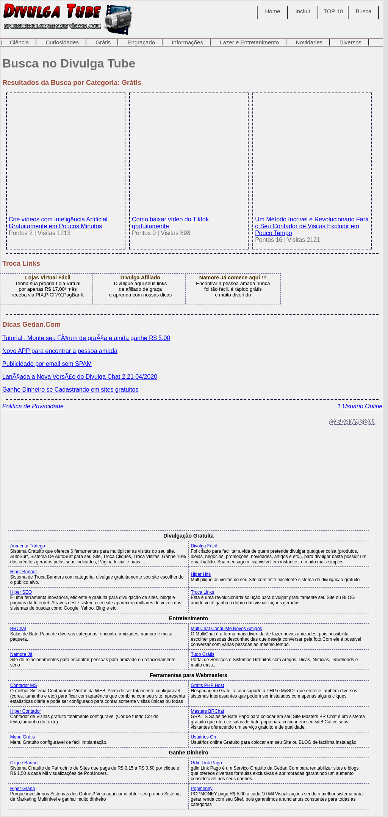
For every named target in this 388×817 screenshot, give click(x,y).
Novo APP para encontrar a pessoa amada (59, 351)
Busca (364, 11)
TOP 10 (333, 11)
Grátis (103, 42)
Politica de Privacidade (33, 406)
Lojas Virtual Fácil (47, 277)
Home (272, 11)
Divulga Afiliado (140, 277)
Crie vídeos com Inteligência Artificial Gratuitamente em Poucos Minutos (64, 219)
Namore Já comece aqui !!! (233, 277)
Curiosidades (62, 42)
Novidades (309, 42)
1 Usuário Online (359, 406)
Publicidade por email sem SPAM (47, 364)
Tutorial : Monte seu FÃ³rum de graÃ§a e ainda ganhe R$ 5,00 (86, 338)
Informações (187, 42)
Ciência (19, 42)
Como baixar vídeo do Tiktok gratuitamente (188, 219)
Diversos (350, 42)
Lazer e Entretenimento (249, 42)
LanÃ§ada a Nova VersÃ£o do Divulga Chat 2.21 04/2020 (79, 376)
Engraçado (141, 42)
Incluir (303, 11)
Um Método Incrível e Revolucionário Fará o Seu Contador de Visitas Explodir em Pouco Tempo (312, 222)
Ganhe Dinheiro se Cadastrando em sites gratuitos (70, 389)
